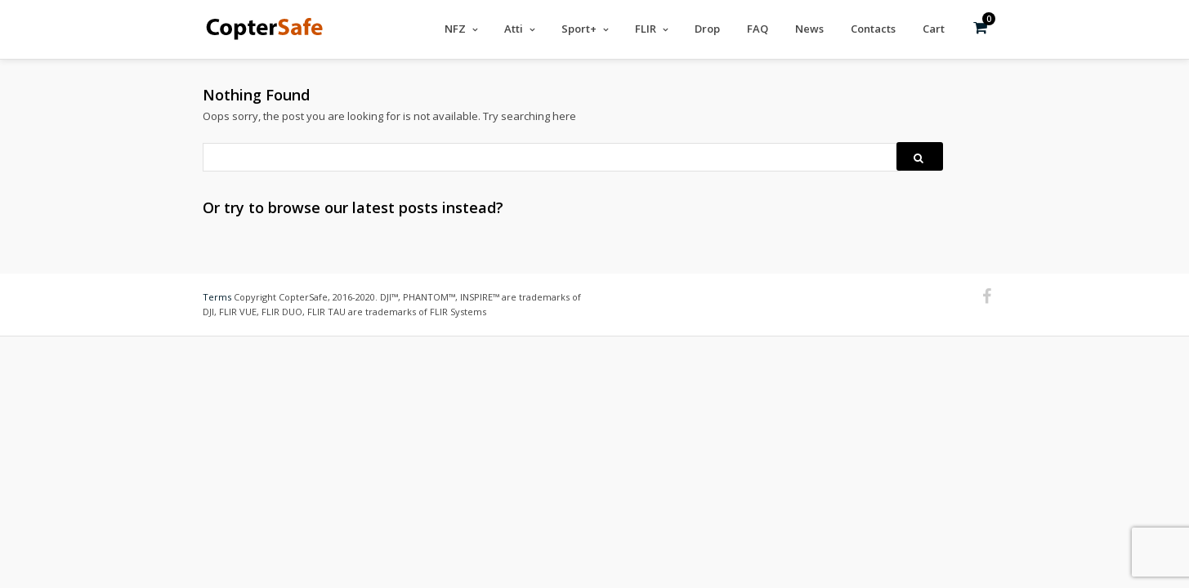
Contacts (873, 28)
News (809, 28)
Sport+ (579, 28)
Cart (934, 28)
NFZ (455, 28)
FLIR (645, 28)
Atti (513, 28)
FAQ (757, 28)
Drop (707, 28)
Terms (217, 296)
